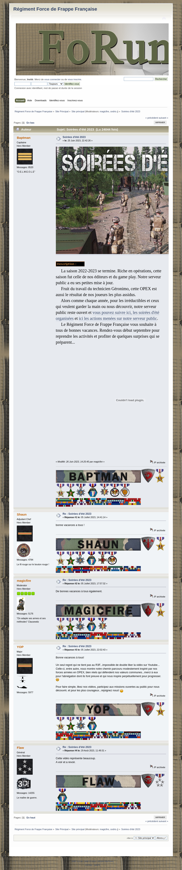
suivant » (163, 118)
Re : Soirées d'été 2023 (77, 513)
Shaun (22, 514)
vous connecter (52, 79)
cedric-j (113, 111)
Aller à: (130, 838)
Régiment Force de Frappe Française (55, 9)
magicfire (104, 111)
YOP (20, 647)
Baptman (23, 137)
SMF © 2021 (90, 861)
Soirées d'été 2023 (74, 137)
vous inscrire (74, 79)
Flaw (20, 747)
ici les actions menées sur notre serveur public (118, 318)
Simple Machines (105, 861)
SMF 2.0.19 (77, 861)
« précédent (151, 118)
